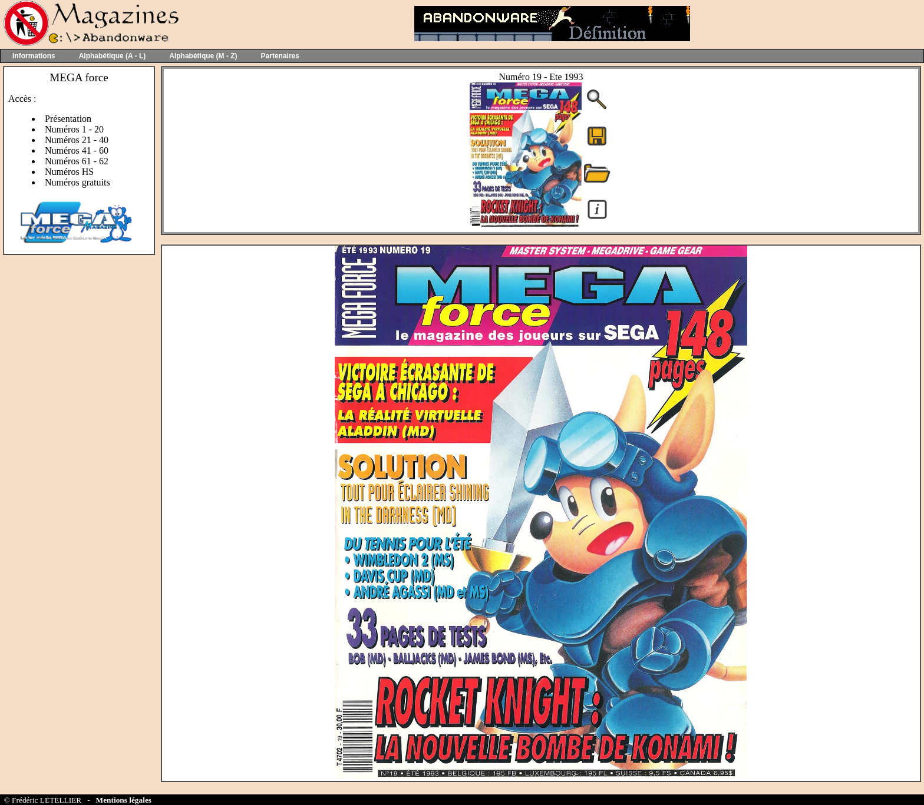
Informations (33, 56)
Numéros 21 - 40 (76, 140)
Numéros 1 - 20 (74, 129)
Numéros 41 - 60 (76, 150)
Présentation (68, 119)
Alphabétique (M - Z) (203, 56)
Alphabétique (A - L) (112, 56)
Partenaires (280, 56)
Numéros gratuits (77, 182)
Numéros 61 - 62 (76, 161)
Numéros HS (69, 172)
